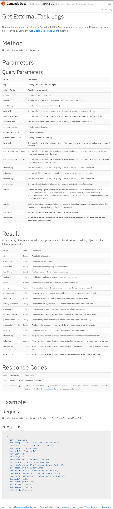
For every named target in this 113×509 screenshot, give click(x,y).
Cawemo (70, 4)
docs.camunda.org (23, 507)
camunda (65, 507)
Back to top (106, 507)
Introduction (49, 389)
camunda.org (7, 507)
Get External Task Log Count (44, 30)
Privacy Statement (92, 507)
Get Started (34, 4)
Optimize (60, 4)
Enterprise (81, 4)
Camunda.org (106, 9)
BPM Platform (48, 4)
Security (91, 4)
